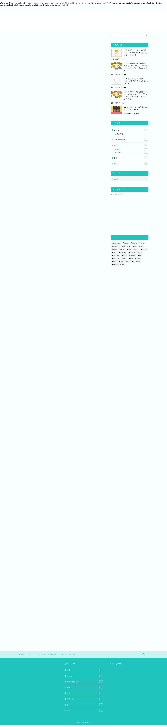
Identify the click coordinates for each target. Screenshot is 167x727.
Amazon (47, 424)
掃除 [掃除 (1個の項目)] (122, 261)
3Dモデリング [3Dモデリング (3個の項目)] (116, 243)
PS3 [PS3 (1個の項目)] (135, 246)
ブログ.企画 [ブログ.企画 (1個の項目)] (116, 255)
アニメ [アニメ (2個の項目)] (136, 249)
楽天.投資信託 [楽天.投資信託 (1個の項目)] (136, 261)
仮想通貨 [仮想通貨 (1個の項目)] (133, 255)
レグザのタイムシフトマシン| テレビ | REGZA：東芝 (45, 332)
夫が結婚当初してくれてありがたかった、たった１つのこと (48, 471)
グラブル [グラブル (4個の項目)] (144, 249)
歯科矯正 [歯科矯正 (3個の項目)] (115, 264)
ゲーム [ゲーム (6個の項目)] (115, 252)
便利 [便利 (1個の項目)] (131, 258)
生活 (131, 145)
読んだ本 (132, 134)
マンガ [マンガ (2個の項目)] (125, 255)
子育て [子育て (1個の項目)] (115, 261)
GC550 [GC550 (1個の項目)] (143, 243)
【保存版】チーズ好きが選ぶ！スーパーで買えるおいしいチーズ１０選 (136, 52)
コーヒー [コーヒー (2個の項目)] (132, 252)
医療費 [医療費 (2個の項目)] (138, 258)
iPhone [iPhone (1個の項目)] (115, 246)
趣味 (131, 158)
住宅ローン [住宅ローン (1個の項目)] (116, 258)
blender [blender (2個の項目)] (126, 243)
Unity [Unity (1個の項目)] (141, 246)
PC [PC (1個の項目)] (129, 246)
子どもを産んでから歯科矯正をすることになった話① (45, 478)
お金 (132, 149)
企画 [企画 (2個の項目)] (140, 255)
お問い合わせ (58, 9)
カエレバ (53, 417)
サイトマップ (42, 9)
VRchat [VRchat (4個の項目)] (115, 249)
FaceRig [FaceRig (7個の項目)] (134, 243)
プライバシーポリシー (77, 9)
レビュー (25, 37)
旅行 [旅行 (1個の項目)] (128, 261)
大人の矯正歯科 (131, 139)
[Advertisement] (62, 112)
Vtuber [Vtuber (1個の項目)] (123, 249)
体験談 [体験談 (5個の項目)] (124, 258)
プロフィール (27, 9)
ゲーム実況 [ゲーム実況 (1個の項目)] (123, 252)
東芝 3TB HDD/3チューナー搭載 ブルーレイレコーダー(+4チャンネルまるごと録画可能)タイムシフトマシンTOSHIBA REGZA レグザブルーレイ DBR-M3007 (70, 440)
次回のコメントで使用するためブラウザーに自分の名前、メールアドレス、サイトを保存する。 (61, 608)
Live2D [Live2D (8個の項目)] (123, 246)
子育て (132, 152)
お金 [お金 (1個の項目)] (130, 249)
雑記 (131, 163)
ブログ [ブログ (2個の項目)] (140, 252)
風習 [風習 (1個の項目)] (123, 264)
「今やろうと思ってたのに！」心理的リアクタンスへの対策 (136, 81)
